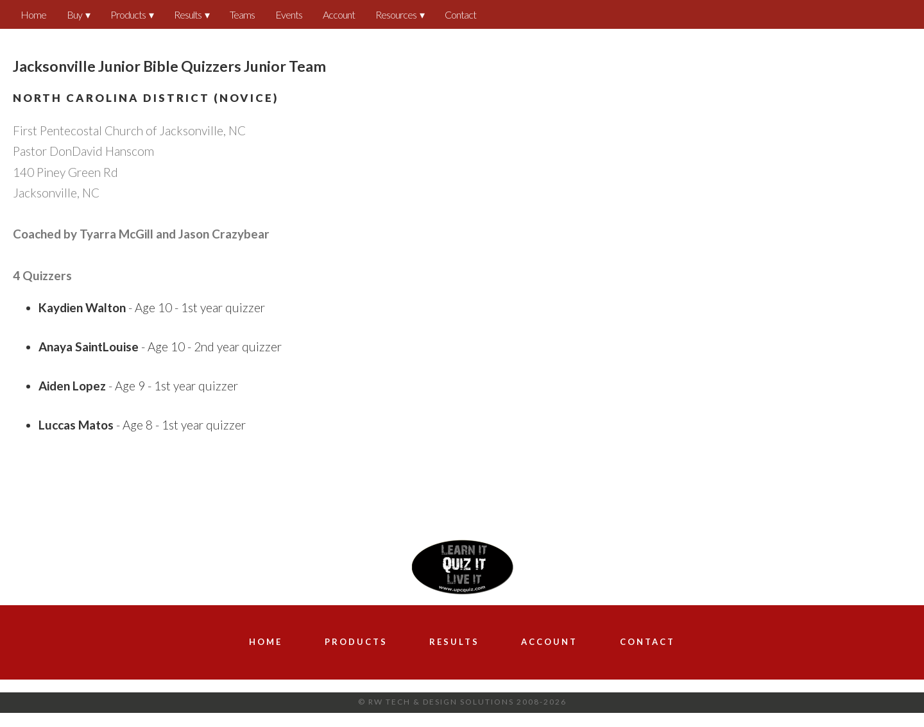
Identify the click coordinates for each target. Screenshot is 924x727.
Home (33, 14)
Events (288, 14)
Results (187, 14)
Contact (460, 14)
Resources (395, 14)
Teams (242, 14)
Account (339, 14)
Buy (74, 14)
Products (128, 14)
